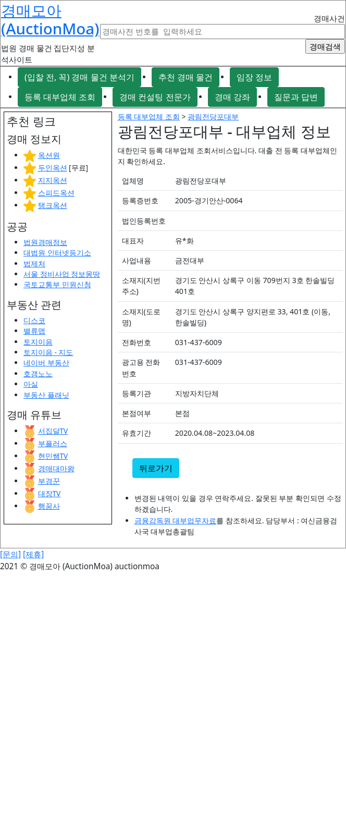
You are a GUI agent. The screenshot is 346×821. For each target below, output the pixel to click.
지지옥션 (52, 180)
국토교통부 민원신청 (57, 284)
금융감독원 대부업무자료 (175, 520)
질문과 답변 (296, 97)
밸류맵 (34, 331)
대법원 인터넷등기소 (57, 253)
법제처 (34, 263)
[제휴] (33, 554)
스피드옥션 (56, 193)
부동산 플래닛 (46, 395)
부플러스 (52, 443)
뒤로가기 (155, 468)
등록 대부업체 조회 (59, 97)
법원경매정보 (45, 242)
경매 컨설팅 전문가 (154, 97)
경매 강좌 (232, 97)
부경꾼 (49, 481)
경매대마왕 (56, 468)
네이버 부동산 (46, 362)
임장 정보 (254, 77)
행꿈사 (49, 506)
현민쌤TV (53, 456)
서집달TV (53, 431)
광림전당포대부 (213, 116)
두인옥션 (52, 168)
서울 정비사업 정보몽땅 (61, 274)
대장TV (49, 493)
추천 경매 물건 (185, 77)
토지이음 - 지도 (48, 352)
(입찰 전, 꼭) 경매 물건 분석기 (79, 77)
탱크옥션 (52, 205)
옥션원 (49, 155)
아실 (30, 384)
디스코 (34, 320)
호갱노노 (38, 373)
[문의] (10, 554)
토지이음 (38, 342)
